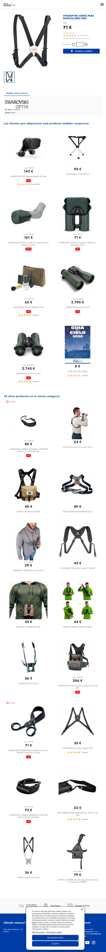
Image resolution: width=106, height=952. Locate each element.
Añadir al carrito (81, 51)
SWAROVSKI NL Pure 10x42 (28, 373)
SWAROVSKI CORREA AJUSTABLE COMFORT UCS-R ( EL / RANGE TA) (28, 450)
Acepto (55, 943)
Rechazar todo (55, 937)
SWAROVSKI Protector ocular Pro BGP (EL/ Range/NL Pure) (77, 243)
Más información (38, 932)
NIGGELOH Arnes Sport (28, 683)
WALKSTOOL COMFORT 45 (77, 174)
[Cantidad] (79, 44)
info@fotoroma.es (86, 931)
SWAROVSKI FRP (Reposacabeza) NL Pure (28, 176)
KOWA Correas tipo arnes (28, 877)
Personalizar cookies (54, 932)
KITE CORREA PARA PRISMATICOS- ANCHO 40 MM (77, 814)
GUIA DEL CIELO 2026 (77, 371)
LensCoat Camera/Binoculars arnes (77, 447)
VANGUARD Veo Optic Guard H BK (77, 748)
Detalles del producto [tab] (17, 93)
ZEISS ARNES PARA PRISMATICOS (77, 511)
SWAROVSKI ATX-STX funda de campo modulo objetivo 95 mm (28, 243)
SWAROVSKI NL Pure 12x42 (77, 307)
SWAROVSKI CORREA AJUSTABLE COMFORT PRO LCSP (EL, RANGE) (28, 816)
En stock (8, 109)
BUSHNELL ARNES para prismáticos (28, 570)
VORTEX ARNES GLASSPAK (28, 511)
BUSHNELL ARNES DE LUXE (28, 627)
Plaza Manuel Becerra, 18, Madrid (13, 930)
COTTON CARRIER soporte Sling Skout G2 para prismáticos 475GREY (78, 880)
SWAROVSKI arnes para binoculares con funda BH (78, 686)
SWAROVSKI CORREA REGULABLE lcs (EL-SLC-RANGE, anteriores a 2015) (28, 751)
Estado (7, 113)
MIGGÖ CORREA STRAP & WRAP (77, 627)
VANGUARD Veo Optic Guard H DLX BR (78, 568)
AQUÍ (34, 922)
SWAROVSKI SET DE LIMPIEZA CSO (28, 307)
